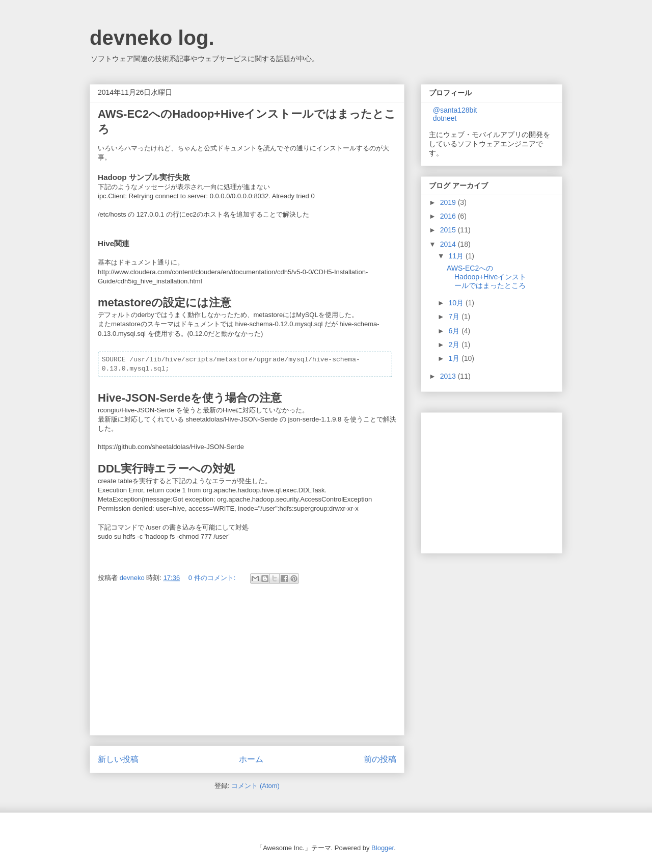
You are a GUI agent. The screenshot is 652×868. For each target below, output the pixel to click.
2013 (449, 376)
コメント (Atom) (255, 786)
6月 (454, 331)
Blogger (382, 848)
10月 (456, 303)
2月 (454, 344)
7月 (454, 316)
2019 (449, 202)
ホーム (251, 759)
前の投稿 (380, 759)
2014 (449, 244)
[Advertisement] (247, 663)
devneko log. (152, 38)
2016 (449, 216)
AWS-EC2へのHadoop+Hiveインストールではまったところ (486, 277)
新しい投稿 (118, 759)
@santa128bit (455, 110)
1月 (454, 358)
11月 (456, 256)
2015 (449, 230)
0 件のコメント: (212, 578)
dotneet (445, 118)
